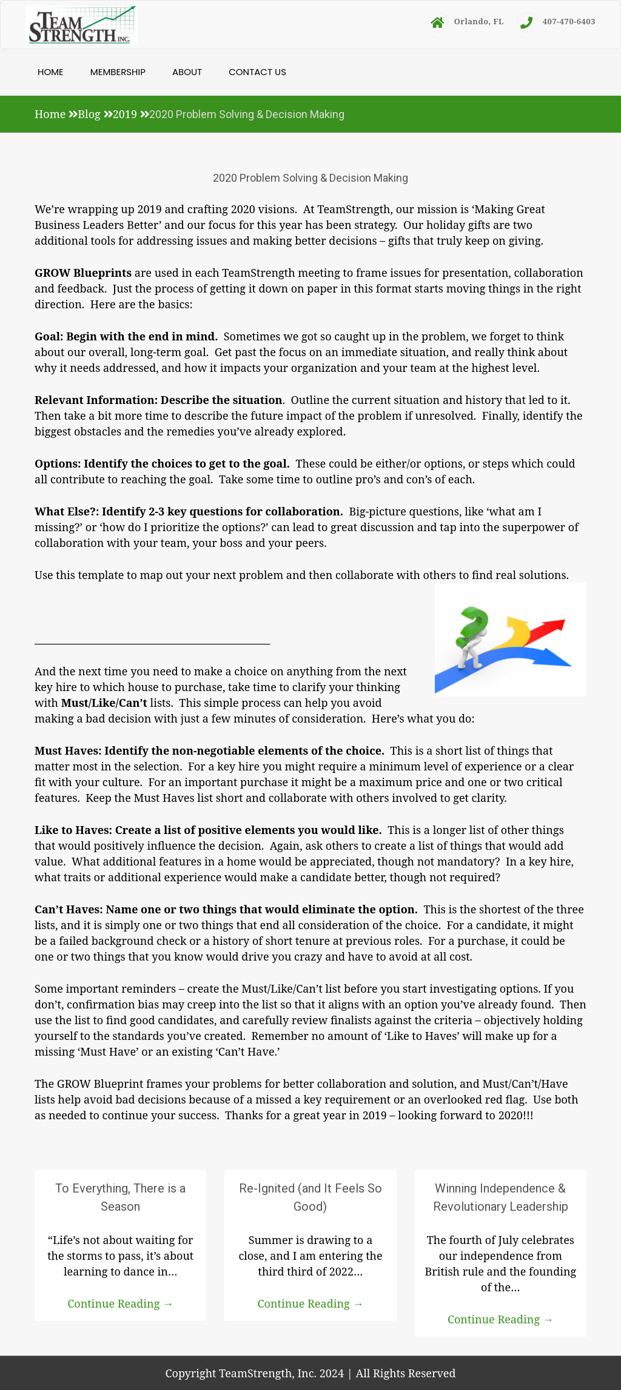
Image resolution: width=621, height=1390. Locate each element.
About (187, 71)
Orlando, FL (466, 21)
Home (51, 71)
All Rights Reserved (405, 1373)
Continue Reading (120, 1303)
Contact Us (257, 71)
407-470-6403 (556, 21)
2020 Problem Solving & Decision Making (310, 177)
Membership (118, 71)
